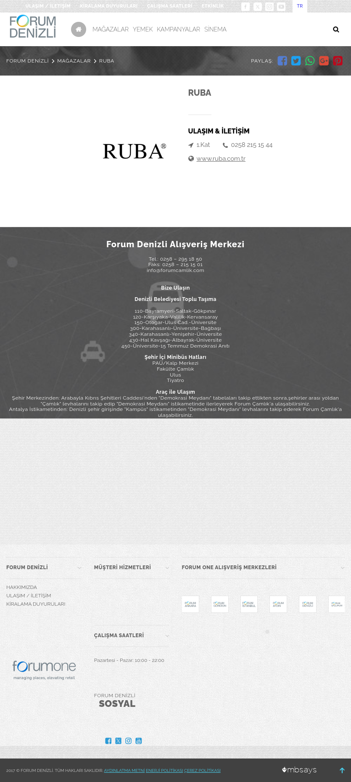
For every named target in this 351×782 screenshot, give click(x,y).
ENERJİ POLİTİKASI (164, 770)
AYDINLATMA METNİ (124, 770)
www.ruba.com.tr (221, 158)
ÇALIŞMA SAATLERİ (170, 6)
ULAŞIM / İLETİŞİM (47, 6)
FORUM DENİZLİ (27, 61)
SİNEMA (215, 29)
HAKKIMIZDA (21, 587)
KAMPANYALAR (178, 29)
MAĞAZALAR (110, 29)
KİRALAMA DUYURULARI (109, 6)
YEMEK (143, 29)
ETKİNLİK (213, 6)
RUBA (106, 61)
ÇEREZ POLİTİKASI (202, 770)
